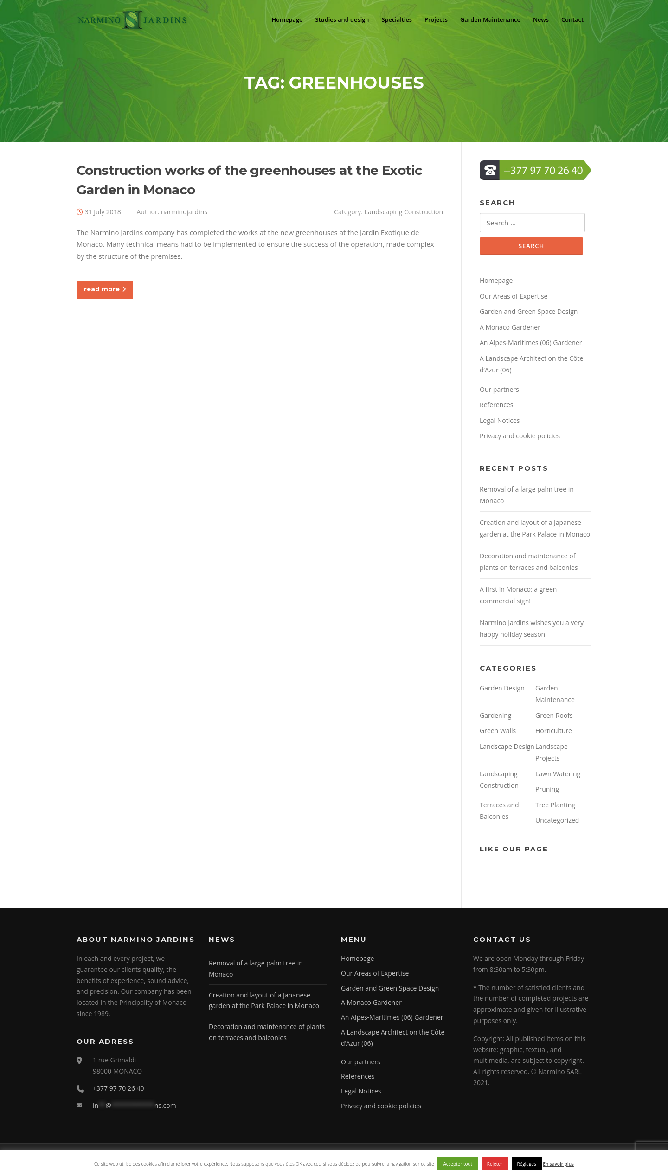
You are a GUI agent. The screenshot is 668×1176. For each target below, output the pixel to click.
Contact (572, 19)
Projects (430, 19)
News (539, 19)
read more (105, 291)
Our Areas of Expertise (513, 299)
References (496, 407)
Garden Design (502, 691)
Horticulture (553, 733)
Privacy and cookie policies (520, 439)
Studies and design (332, 19)
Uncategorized (557, 823)
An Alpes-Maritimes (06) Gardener (531, 345)
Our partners (499, 392)
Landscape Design (507, 749)
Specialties (389, 19)
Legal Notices (500, 423)
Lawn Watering (557, 777)
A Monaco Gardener (510, 330)
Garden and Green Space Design (529, 314)
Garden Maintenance (487, 19)
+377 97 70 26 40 (118, 1091)
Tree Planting (555, 808)
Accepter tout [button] (457, 1164)
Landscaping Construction (404, 214)
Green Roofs (554, 718)
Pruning (547, 792)
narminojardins (184, 214)
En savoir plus (558, 1164)
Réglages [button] (526, 1164)
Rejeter (494, 1164)
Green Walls (498, 733)
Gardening (495, 718)
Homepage (275, 19)
